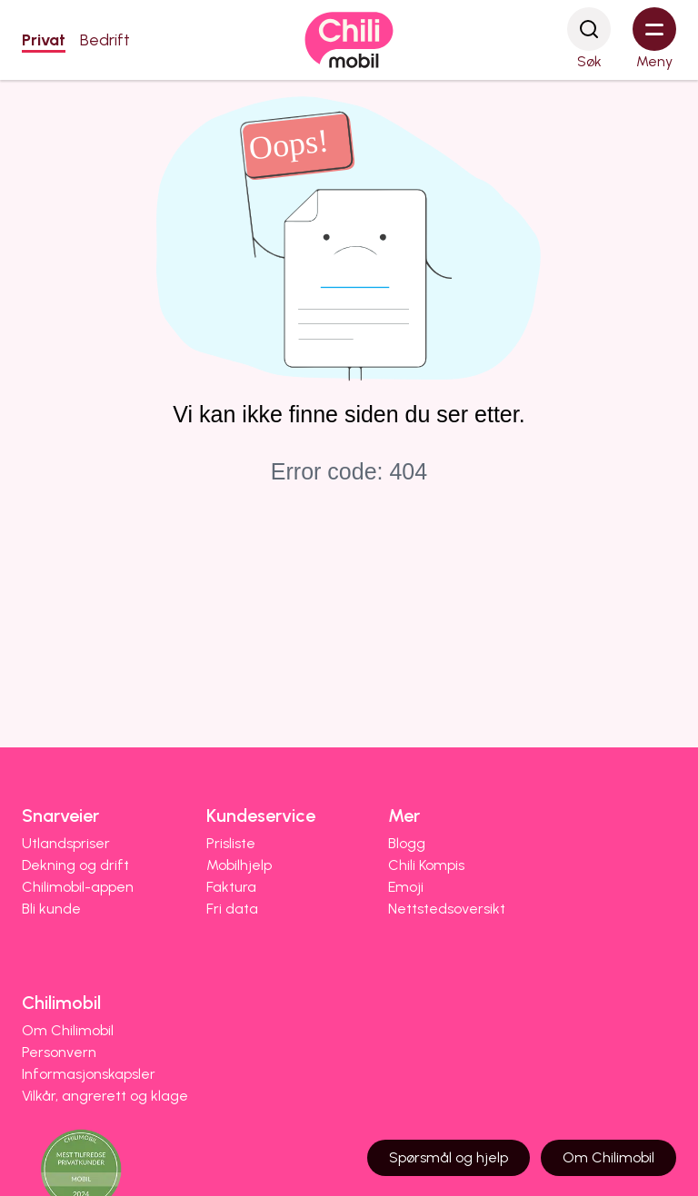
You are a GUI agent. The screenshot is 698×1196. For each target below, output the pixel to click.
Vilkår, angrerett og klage (105, 1095)
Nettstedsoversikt (446, 908)
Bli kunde (51, 908)
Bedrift (105, 40)
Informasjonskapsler (88, 1073)
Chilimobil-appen (78, 886)
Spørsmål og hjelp (448, 1157)
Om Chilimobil (68, 1030)
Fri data (232, 908)
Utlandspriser (66, 843)
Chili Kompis (426, 865)
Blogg (406, 843)
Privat (43, 40)
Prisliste (230, 843)
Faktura (231, 886)
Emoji (406, 886)
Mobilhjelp (239, 865)
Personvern (59, 1052)
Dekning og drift (75, 865)
